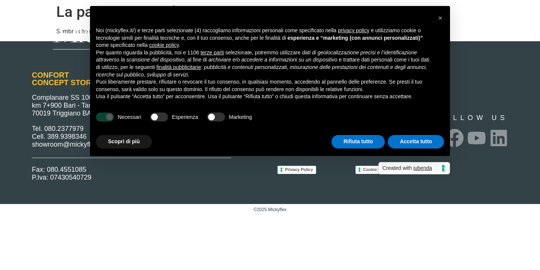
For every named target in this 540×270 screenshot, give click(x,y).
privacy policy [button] (353, 30)
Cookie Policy (376, 169)
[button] (440, 18)
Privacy (506, 29)
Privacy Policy (299, 169)
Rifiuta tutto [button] (358, 141)
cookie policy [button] (164, 45)
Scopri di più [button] (124, 141)
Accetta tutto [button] (416, 141)
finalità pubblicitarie (178, 67)
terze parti (212, 53)
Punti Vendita (460, 29)
